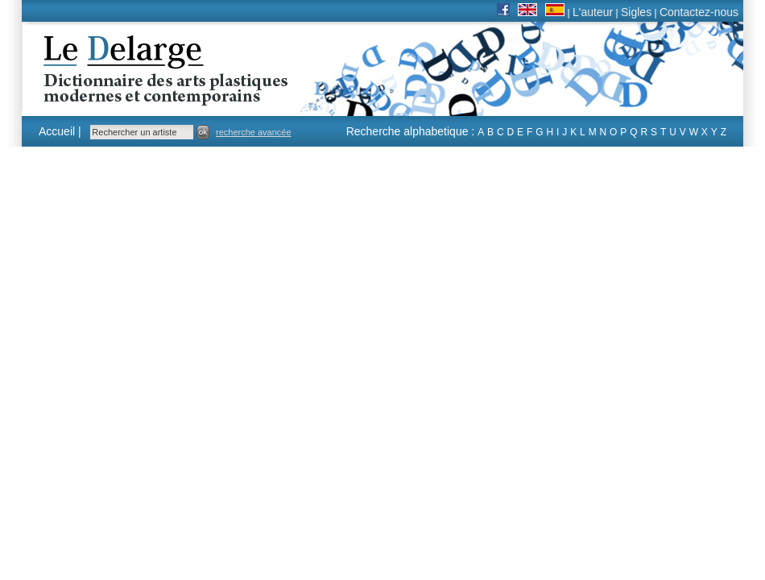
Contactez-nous (699, 12)
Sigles (636, 12)
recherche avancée (254, 132)
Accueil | (60, 131)
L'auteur (593, 12)
